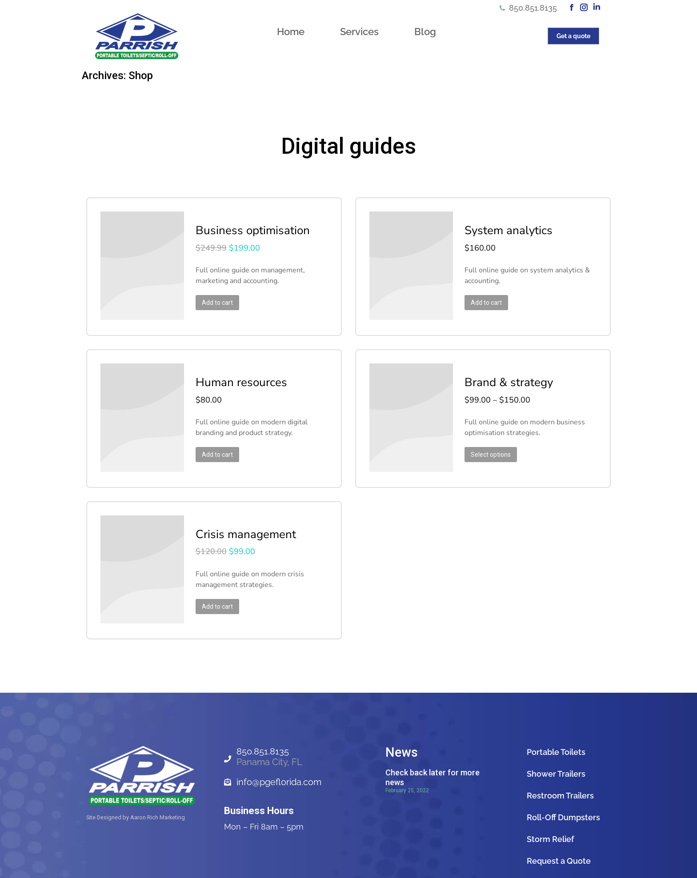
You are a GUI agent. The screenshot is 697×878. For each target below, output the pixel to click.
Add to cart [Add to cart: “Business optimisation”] (210, 299)
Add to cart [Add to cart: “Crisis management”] (210, 593)
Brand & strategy (502, 374)
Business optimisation (246, 227)
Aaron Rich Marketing (157, 801)
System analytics (502, 227)
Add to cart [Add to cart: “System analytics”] (479, 299)
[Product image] (138, 264)
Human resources (234, 374)
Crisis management (239, 521)
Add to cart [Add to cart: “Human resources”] (210, 446)
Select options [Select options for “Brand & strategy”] (484, 446)
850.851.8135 (527, 8)
